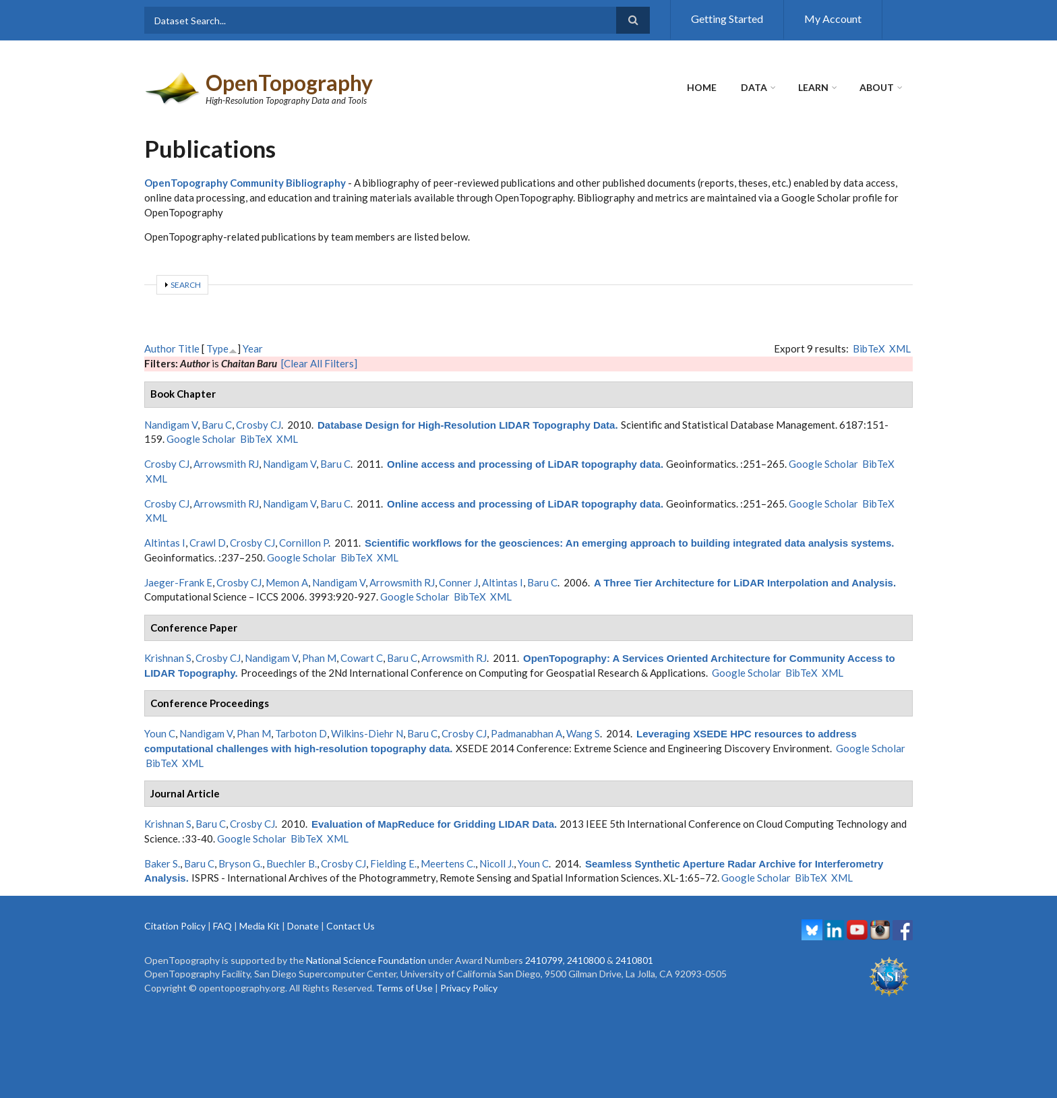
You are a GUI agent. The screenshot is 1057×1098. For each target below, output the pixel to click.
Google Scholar (201, 439)
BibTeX (869, 348)
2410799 (544, 960)
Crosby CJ (258, 425)
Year (253, 348)
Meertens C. (448, 863)
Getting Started (727, 18)
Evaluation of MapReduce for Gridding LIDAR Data (432, 824)
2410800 (586, 960)
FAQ (222, 926)
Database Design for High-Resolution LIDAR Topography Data (466, 425)
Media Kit (259, 926)
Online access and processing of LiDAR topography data (524, 464)
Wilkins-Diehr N (367, 733)
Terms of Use (404, 988)
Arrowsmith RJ (226, 464)
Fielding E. (393, 863)
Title (189, 348)
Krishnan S (167, 658)
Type (217, 348)
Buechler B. (291, 863)
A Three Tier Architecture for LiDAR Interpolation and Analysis (743, 582)
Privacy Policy (468, 988)
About (876, 87)
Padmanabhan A (526, 733)
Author (160, 348)
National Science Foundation (366, 960)
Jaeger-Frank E (178, 582)
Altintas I (164, 543)
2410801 (634, 960)
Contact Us (350, 926)
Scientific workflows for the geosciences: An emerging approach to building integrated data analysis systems (628, 543)
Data (754, 87)
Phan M (319, 658)
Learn (813, 87)
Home (702, 87)
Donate (303, 926)
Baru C (217, 425)
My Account (833, 18)
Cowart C (361, 658)
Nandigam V (171, 425)
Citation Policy (175, 926)
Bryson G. (240, 863)
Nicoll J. (496, 863)
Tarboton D (301, 733)
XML (900, 348)
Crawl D (207, 543)
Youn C (159, 733)
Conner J (458, 582)
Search (186, 285)
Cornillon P (303, 543)
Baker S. (162, 863)
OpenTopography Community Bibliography (245, 183)
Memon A (287, 582)
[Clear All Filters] (319, 363)
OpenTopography (289, 82)
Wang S (583, 733)
